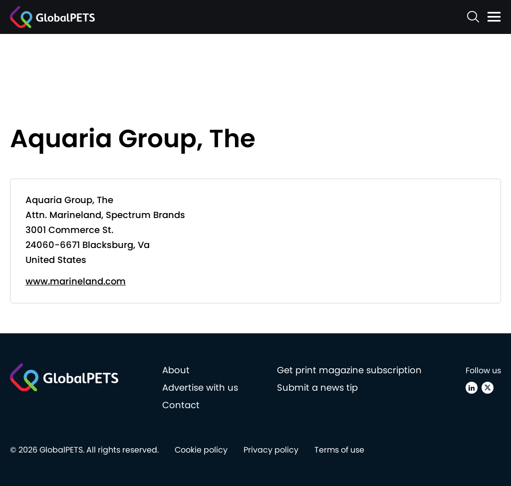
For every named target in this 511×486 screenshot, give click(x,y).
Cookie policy (201, 450)
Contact (181, 405)
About (176, 370)
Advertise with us (200, 387)
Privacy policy (271, 450)
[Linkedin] (472, 388)
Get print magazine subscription (349, 370)
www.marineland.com (75, 281)
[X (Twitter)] (488, 388)
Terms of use (339, 450)
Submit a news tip (317, 387)
